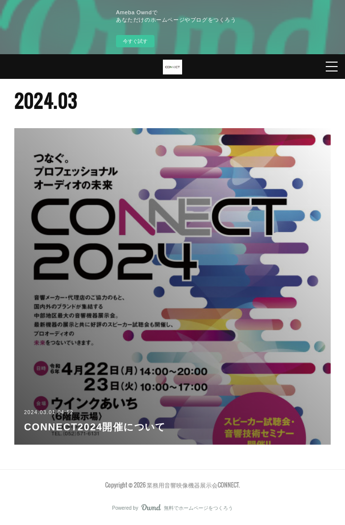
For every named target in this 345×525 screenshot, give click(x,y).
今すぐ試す (135, 41)
